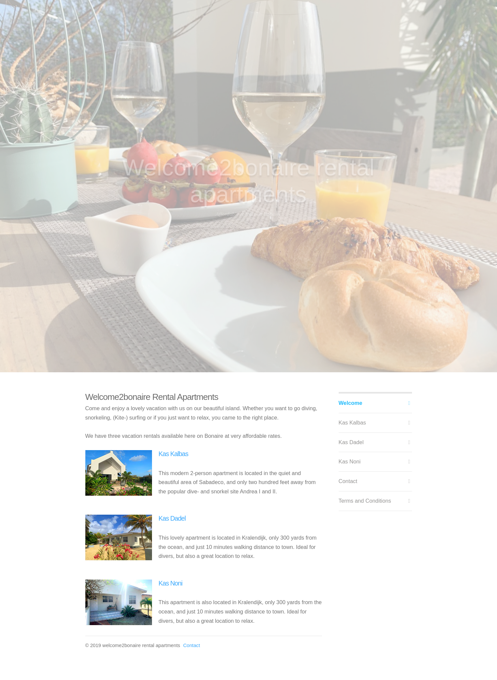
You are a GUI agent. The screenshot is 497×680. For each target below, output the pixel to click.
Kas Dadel (172, 518)
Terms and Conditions (365, 501)
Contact (191, 645)
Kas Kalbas (173, 453)
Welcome (350, 403)
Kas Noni (170, 583)
